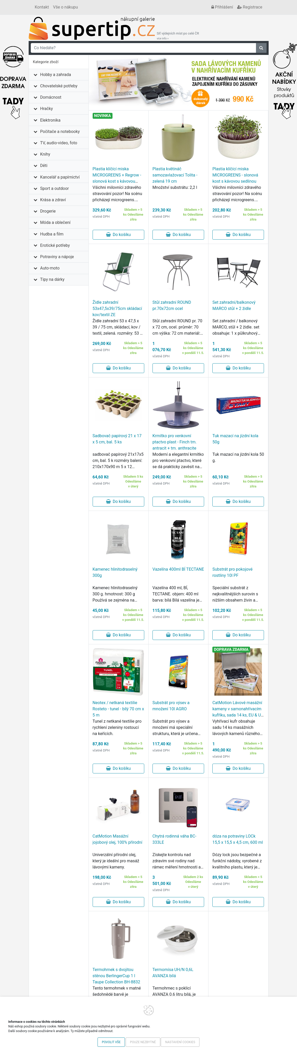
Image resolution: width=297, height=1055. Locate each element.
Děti (43, 165)
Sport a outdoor (54, 188)
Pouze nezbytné (143, 1042)
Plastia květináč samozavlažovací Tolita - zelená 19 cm (174, 175)
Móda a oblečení (55, 222)
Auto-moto (50, 268)
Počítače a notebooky (60, 131)
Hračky (46, 108)
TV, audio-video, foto (58, 142)
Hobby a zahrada (55, 74)
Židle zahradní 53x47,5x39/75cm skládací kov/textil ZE (117, 308)
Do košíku (118, 234)
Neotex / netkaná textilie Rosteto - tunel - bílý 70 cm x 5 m (118, 709)
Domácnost (50, 97)
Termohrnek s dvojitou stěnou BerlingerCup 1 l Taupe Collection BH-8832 (116, 975)
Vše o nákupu (65, 7)
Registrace (249, 7)
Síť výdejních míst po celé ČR (178, 35)
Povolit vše (111, 1042)
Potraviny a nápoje (57, 256)
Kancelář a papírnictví (60, 177)
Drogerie (48, 211)
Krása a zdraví (53, 199)
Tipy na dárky (52, 279)
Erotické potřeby (55, 245)
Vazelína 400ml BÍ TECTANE (178, 569)
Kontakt (42, 7)
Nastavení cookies (180, 1042)
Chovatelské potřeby (58, 85)
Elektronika (50, 120)
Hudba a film (51, 234)
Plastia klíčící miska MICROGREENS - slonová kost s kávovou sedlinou (235, 175)
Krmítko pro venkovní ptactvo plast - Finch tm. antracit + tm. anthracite (174, 442)
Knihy (45, 154)
